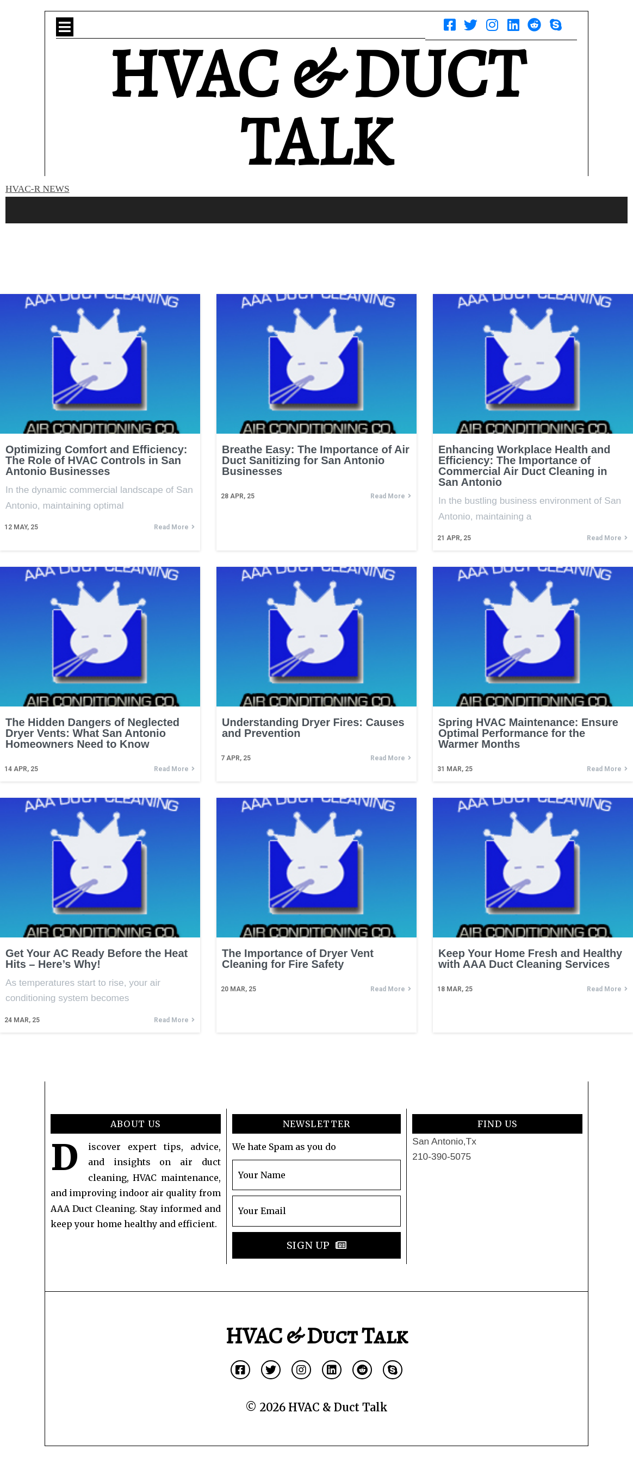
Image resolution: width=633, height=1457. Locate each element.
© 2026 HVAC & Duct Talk (316, 1407)
